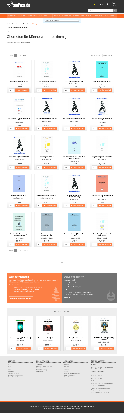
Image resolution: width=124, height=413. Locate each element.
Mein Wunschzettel (13, 373)
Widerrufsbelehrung (41, 369)
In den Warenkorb (22, 90)
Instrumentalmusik (35, 16)
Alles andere (109, 16)
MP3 (65, 290)
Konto (10, 369)
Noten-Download (69, 280)
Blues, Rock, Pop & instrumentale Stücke (80, 294)
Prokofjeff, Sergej (48, 340)
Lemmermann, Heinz (19, 84)
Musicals (57, 16)
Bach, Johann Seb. (103, 342)
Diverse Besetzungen (74, 287)
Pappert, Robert (74, 161)
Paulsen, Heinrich (74, 84)
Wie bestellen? (40, 371)
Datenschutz (39, 368)
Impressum (39, 364)
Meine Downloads (13, 377)
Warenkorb (11, 368)
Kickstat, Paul (102, 122)
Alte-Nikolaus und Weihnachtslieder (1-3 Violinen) (27, 288)
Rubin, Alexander (76, 340)
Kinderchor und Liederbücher (73, 16)
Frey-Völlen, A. (19, 122)
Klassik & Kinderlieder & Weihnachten (79, 292)
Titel (108, 55)
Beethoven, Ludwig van (47, 84)
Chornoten (22, 16)
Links (9, 366)
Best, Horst (102, 84)
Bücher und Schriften (94, 16)
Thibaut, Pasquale (101, 238)
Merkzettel (11, 371)
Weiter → (25, 55)
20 (95, 55)
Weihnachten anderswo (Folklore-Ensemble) (26, 290)
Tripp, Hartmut (20, 340)
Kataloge (67, 297)
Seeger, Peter (74, 121)
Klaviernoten (71, 285)
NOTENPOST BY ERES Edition (100, 392)
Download (47, 16)
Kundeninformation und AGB (44, 366)
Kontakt (10, 364)
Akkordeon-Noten (73, 283)
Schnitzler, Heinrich (19, 198)
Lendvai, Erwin (46, 121)
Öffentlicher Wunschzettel (15, 375)
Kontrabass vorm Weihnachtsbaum (23, 291)
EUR (102, 4)
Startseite (12, 16)
